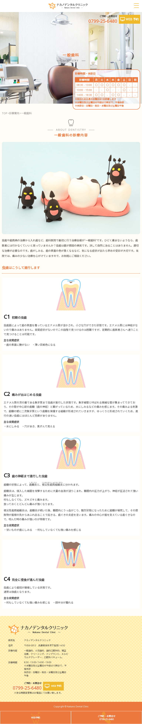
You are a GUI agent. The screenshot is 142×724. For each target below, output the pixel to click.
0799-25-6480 (102, 21)
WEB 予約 (132, 19)
